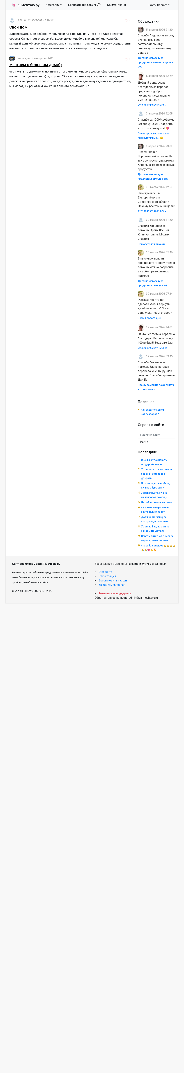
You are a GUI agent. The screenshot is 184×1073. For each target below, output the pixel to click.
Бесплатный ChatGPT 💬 (84, 5)
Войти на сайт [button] (157, 5)
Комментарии (116, 5)
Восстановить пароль (113, 580)
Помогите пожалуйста (151, 244)
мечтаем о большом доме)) (35, 64)
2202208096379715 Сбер (152, 105)
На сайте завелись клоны (156, 502)
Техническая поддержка (115, 593)
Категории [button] (52, 5)
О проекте (105, 572)
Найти (144, 441)
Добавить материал (112, 584)
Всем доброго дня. (149, 318)
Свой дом (18, 27)
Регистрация (107, 576)
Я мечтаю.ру (25, 5)
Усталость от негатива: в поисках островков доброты (156, 474)
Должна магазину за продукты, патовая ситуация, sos (156, 62)
